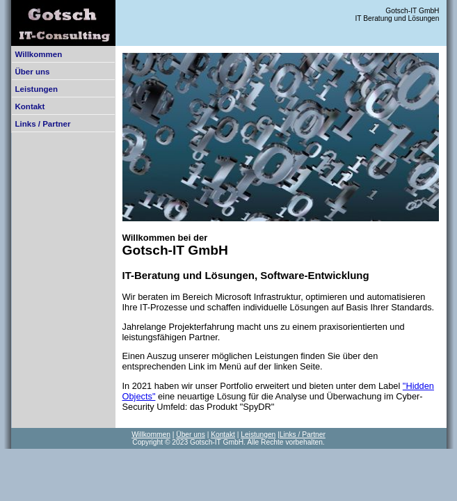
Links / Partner (43, 124)
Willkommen (39, 54)
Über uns (32, 71)
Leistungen (36, 89)
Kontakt (30, 106)
